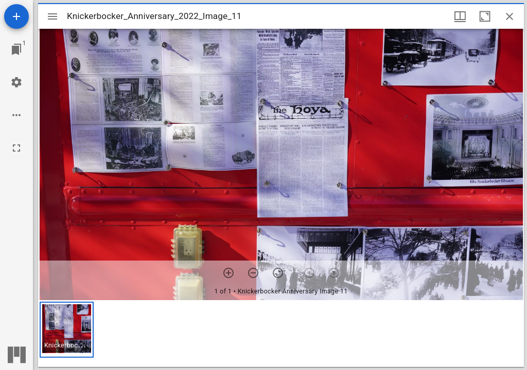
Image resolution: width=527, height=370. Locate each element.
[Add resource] (16, 16)
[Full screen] (16, 148)
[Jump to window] (16, 49)
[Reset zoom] (278, 273)
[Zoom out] (253, 273)
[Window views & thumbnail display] (460, 16)
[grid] (281, 333)
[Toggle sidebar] (52, 16)
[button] (66, 329)
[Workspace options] (16, 115)
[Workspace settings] (16, 82)
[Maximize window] (484, 16)
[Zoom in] (228, 273)
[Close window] (509, 16)
